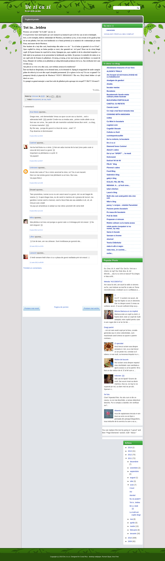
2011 (130, 458)
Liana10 (33, 253)
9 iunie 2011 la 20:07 (36, 161)
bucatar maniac (113, 87)
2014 (130, 448)
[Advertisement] (42, 286)
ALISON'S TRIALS (114, 71)
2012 (130, 455)
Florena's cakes (113, 168)
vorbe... (110, 253)
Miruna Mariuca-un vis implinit (126, 311)
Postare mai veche (91, 308)
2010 (130, 538)
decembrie (134, 462)
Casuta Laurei (112, 107)
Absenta (117, 410)
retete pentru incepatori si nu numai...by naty (119, 227)
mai (131, 519)
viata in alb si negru (115, 246)
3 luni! (132, 488)
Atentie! (133, 495)
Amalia (109, 84)
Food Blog (111, 171)
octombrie (134, 468)
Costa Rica (84, 557)
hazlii (49, 99)
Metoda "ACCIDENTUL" (113, 282)
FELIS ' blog (112, 164)
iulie (131, 481)
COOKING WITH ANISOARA (118, 114)
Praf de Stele (112, 216)
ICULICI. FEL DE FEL (115, 182)
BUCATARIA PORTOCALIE (118, 100)
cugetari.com (112, 125)
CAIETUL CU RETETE (116, 104)
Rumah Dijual (106, 557)
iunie (132, 485)
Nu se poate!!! (135, 499)
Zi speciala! (118, 343)
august (132, 478)
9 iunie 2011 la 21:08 (36, 183)
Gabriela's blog (113, 175)
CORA (109, 118)
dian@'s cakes (113, 150)
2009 (130, 541)
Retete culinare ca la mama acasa (121, 223)
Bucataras (111, 91)
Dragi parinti (109, 327)
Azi (131, 492)
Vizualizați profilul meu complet (119, 34)
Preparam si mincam (115, 219)
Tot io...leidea (135, 502)
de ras (44, 99)
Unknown (35, 96)
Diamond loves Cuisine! (117, 146)
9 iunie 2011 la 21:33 (36, 211)
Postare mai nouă (32, 308)
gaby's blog (111, 178)
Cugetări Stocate (114, 129)
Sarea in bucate (113, 232)
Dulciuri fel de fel (114, 160)
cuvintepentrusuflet (115, 136)
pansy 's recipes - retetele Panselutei (122, 205)
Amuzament (36, 99)
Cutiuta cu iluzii (113, 132)
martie (132, 526)
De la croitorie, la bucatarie (118, 139)
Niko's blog (111, 202)
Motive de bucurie (121, 360)
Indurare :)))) (119, 376)
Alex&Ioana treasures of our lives (121, 68)
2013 (130, 451)
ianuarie (133, 533)
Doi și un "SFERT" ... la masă (119, 153)
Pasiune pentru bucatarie (117, 209)
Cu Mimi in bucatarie (115, 121)
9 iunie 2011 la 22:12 (36, 230)
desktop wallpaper (95, 557)
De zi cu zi (38, 6)
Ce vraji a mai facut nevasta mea (120, 111)
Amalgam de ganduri (115, 80)
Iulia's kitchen (112, 189)
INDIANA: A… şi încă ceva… (118, 185)
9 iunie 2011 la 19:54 (36, 136)
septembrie (134, 471)
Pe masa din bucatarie (116, 212)
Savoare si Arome (114, 236)
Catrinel (33, 143)
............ (107, 265)
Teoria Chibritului (114, 243)
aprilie (132, 523)
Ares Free (115, 557)
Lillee (32, 237)
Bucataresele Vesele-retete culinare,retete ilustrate (118, 96)
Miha (32, 217)
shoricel (110, 239)
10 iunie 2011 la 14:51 (37, 246)
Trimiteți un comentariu (32, 268)
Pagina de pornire (32, 19)
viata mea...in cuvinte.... (116, 250)
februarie (133, 530)
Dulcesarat (111, 157)
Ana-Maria (34, 112)
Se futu (107, 394)
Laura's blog (112, 192)
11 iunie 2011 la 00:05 (37, 262)
